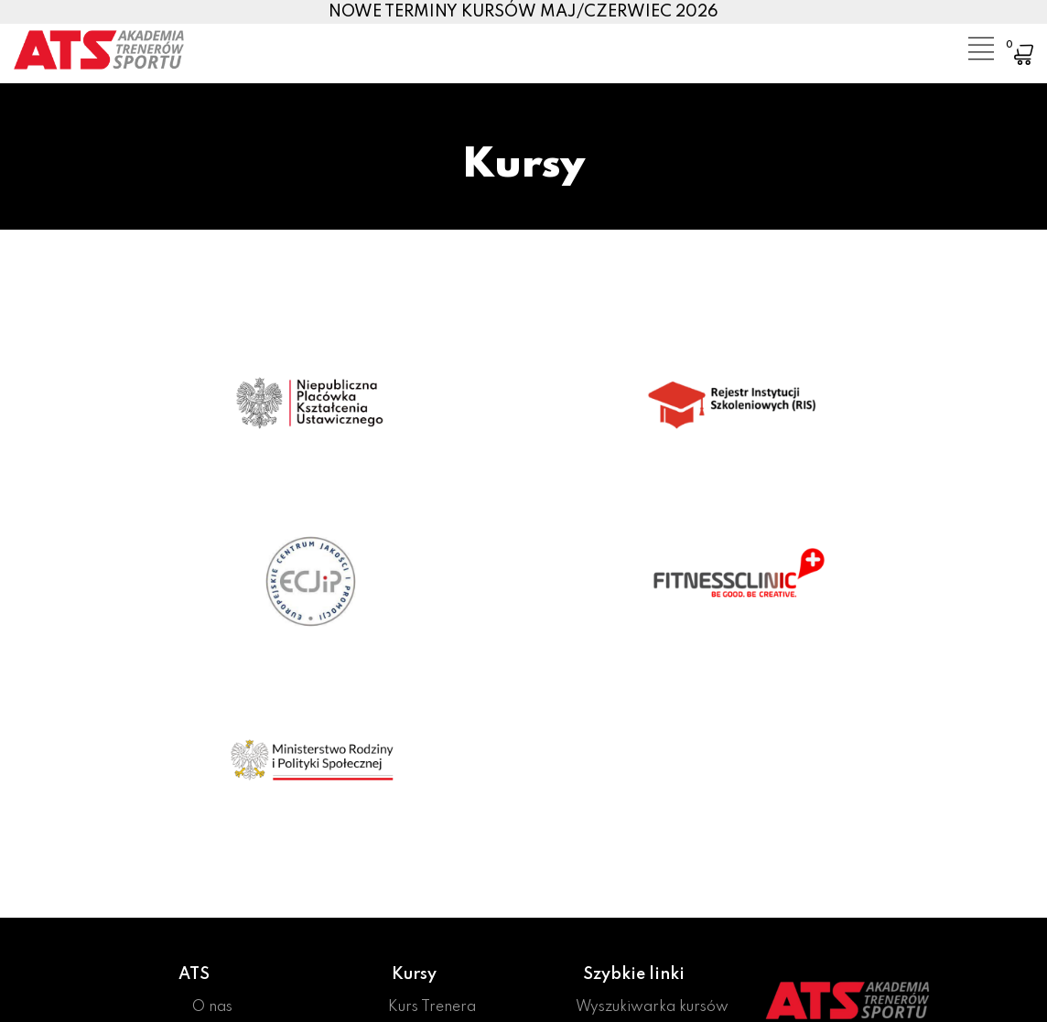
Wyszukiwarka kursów (652, 1007)
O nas (212, 1007)
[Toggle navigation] (967, 41)
